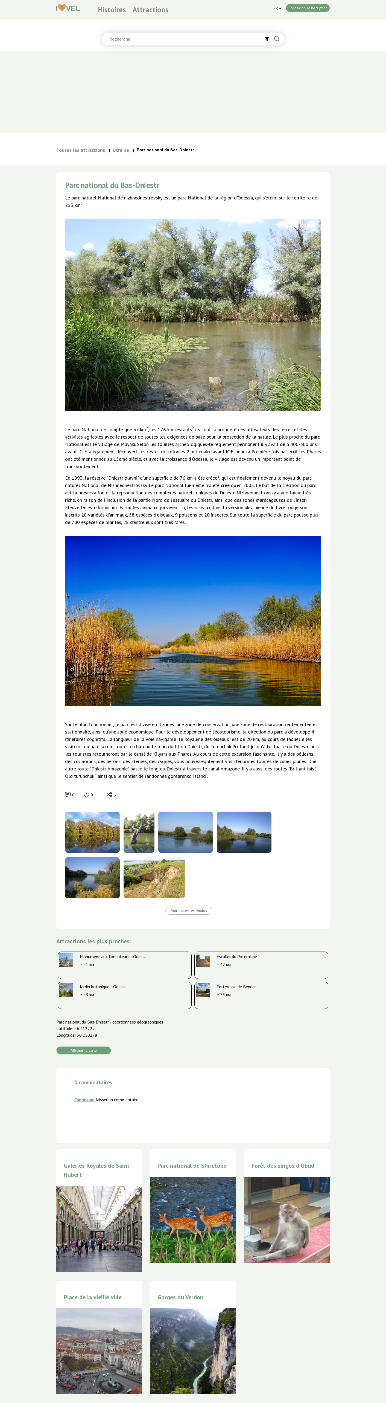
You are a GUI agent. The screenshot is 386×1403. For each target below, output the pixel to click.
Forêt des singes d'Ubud (283, 1165)
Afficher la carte (84, 1050)
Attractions (150, 9)
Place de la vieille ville (93, 1297)
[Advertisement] (193, 91)
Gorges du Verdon (180, 1297)
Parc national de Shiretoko (192, 1165)
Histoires (112, 9)
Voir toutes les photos (189, 910)
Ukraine (121, 150)
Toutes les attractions (80, 150)
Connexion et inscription (307, 7)
